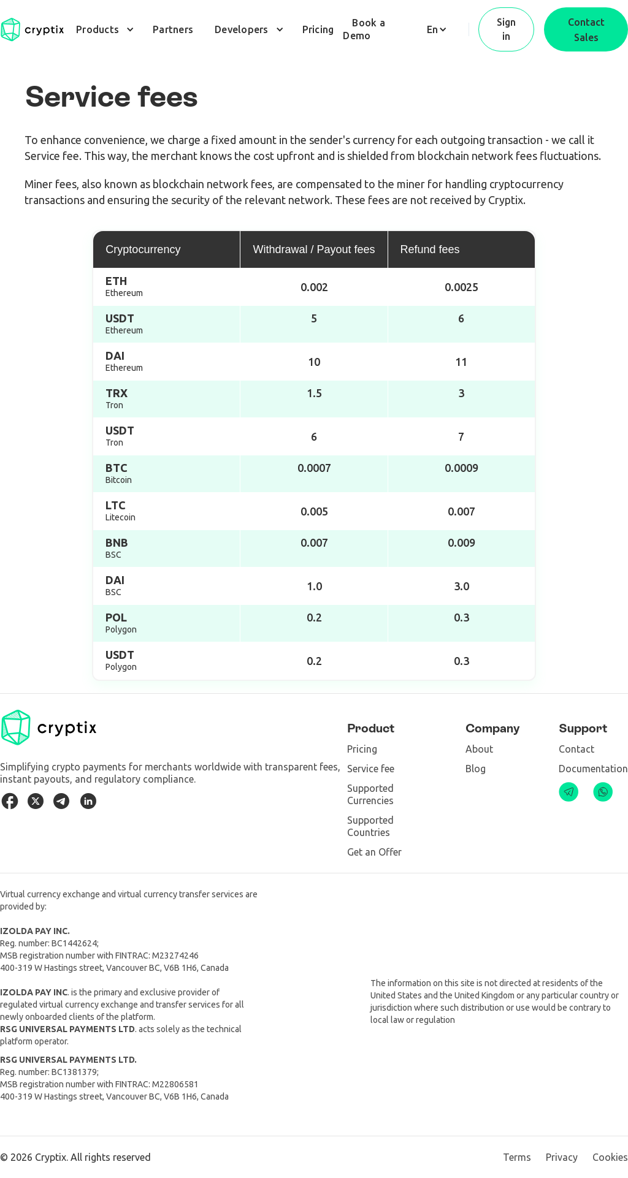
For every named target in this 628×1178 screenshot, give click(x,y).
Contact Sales (586, 30)
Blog (475, 768)
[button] (103, 29)
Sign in (506, 29)
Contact (576, 748)
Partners (173, 29)
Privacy (562, 1157)
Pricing (318, 29)
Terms (517, 1157)
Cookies (610, 1157)
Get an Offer (374, 851)
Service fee (370, 768)
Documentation (593, 768)
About (479, 748)
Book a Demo (364, 29)
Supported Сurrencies (370, 794)
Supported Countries (370, 826)
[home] (32, 29)
